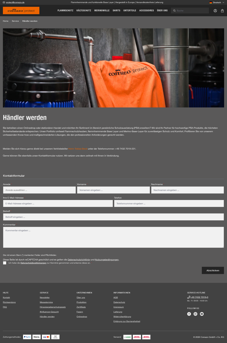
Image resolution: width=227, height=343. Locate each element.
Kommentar (10, 224)
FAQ (5, 307)
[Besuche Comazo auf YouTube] (202, 314)
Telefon (118, 197)
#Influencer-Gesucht (49, 312)
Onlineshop (82, 316)
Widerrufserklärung (122, 316)
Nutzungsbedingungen (107, 259)
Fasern (80, 312)
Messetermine (46, 302)
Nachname (157, 184)
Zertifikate (81, 307)
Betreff (7, 211)
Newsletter (45, 297)
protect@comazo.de (15, 2)
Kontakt (6, 297)
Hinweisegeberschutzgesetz (53, 307)
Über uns (81, 297)
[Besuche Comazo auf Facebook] (189, 314)
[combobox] (194, 10)
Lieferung (118, 312)
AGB (116, 297)
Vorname (82, 184)
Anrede (7, 184)
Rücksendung (9, 302)
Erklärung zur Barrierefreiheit (127, 321)
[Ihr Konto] (215, 10)
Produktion (81, 302)
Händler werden (47, 316)
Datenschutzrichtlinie (79, 259)
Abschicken (213, 270)
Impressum (119, 307)
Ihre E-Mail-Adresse (14, 197)
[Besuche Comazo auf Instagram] (195, 314)
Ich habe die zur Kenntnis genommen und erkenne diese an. (50, 262)
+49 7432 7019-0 (199, 297)
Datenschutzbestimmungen (33, 263)
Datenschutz (119, 302)
